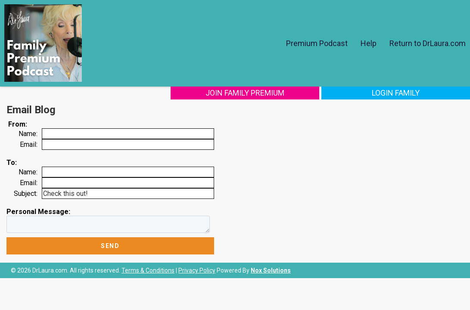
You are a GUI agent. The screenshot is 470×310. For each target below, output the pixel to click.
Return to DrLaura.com (427, 43)
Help (369, 43)
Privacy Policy (196, 270)
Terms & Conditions (147, 270)
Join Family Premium (296, 92)
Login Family (413, 92)
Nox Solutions (271, 270)
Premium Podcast (317, 43)
